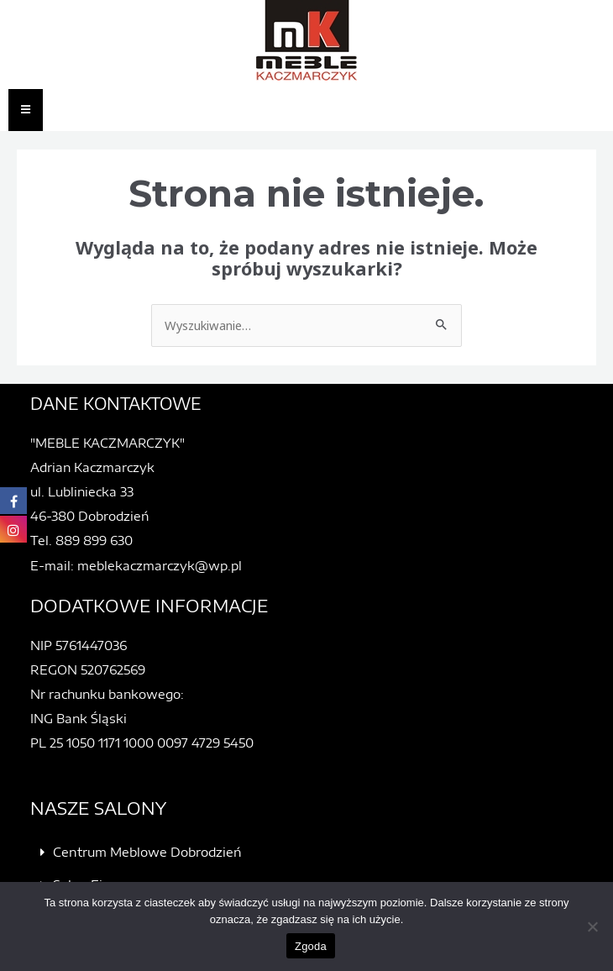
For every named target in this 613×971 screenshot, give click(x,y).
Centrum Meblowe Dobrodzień (146, 851)
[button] (317, 852)
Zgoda (311, 946)
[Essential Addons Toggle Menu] (25, 110)
